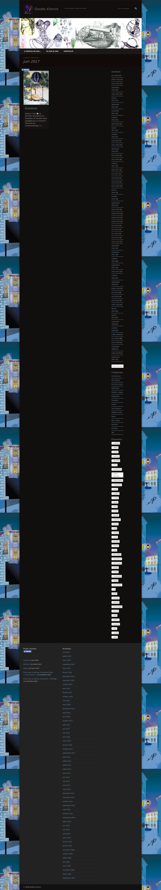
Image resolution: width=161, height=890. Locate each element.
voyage (115, 633)
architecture (117, 469)
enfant (115, 511)
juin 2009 (115, 338)
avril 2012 (115, 238)
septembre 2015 (69, 753)
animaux (116, 456)
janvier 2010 (67, 846)
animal (115, 452)
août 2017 (115, 170)
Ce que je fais (52, 51)
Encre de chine (117, 384)
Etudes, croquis (117, 392)
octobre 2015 (68, 749)
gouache (116, 541)
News (114, 416)
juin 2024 (115, 75)
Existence (31, 108)
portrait (115, 611)
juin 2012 (115, 229)
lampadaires (117, 559)
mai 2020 (115, 141)
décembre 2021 (68, 676)
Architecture (116, 376)
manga (115, 572)
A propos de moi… (32, 51)
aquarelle (116, 460)
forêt (114, 528)
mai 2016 (115, 178)
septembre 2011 (69, 805)
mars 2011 (116, 271)
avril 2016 (115, 182)
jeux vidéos (117, 554)
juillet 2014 (116, 217)
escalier (115, 515)
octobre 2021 (68, 684)
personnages (117, 606)
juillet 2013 (116, 221)
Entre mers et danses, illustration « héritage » (40, 679)
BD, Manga (116, 380)
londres (115, 567)
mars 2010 (116, 305)
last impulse (117, 563)
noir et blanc (117, 585)
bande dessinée (116, 475)
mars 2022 (116, 94)
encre (115, 506)
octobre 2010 (68, 813)
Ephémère (115, 388)
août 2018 (115, 155)
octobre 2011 (68, 801)
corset (115, 489)
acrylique (116, 443)
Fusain (114, 404)
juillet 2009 (116, 334)
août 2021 (115, 124)
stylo (115, 628)
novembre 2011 (69, 797)
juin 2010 (115, 292)
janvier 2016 (67, 745)
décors (115, 502)
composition (117, 485)
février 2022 (67, 672)
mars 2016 (116, 186)
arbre (115, 465)
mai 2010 (115, 296)
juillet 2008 (116, 353)
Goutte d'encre (46, 9)
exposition (116, 519)
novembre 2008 (69, 870)
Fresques (115, 400)
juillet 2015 (116, 213)
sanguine (116, 624)
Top (113, 432)
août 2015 (115, 209)
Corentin (26, 660)
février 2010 (67, 842)
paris (115, 593)
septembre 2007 (69, 878)
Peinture (115, 424)
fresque (115, 532)
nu (114, 589)
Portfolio (68, 51)
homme (115, 545)
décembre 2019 (68, 709)
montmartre (117, 576)
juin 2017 (115, 174)
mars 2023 (116, 83)
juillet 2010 (116, 288)
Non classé (116, 420)
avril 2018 (115, 159)
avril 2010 (115, 300)
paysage (116, 598)
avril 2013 (115, 225)
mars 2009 (116, 342)
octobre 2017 (68, 721)
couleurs (116, 493)
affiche (115, 447)
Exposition (115, 396)
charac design (117, 480)
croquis (115, 498)
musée (115, 580)
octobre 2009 (68, 854)
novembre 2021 (69, 680)
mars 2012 (116, 242)
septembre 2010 (69, 817)
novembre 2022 (69, 664)
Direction (26, 664)
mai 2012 (115, 233)
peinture (116, 602)
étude (115, 637)
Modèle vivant (117, 412)
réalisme (116, 620)
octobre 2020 (68, 696)
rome (115, 615)
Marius (25, 668)
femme (115, 524)
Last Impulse (116, 408)
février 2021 (67, 692)
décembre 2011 (68, 793)
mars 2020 (116, 145)
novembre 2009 (69, 850)
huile (115, 550)
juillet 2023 (116, 79)
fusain (115, 537)
